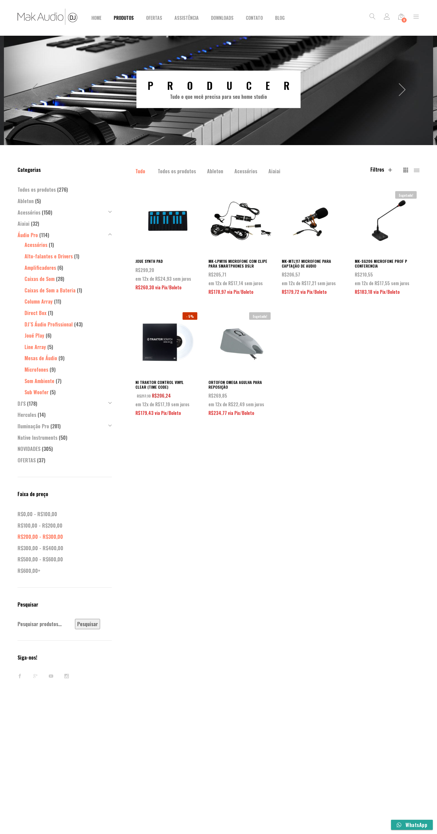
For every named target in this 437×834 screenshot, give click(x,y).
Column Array (39, 301)
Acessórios (245, 171)
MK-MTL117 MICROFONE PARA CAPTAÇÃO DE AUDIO (306, 263)
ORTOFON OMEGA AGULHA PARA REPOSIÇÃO (235, 384)
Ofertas (154, 18)
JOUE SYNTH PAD (149, 261)
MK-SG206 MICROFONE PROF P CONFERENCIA (381, 263)
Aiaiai (274, 171)
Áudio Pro (28, 235)
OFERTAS (27, 460)
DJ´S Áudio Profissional (49, 324)
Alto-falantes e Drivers (49, 256)
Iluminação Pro (33, 426)
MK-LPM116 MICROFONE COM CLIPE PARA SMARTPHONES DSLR (237, 263)
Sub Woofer (36, 392)
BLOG (280, 18)
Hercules (27, 414)
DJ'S (22, 403)
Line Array (35, 346)
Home (96, 18)
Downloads (222, 18)
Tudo (140, 171)
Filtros (381, 169)
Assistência (186, 18)
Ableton (215, 171)
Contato (254, 18)
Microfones (36, 369)
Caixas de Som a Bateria (50, 290)
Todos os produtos (177, 171)
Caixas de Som (40, 278)
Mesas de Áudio (41, 358)
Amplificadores (40, 267)
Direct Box (36, 312)
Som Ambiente (39, 380)
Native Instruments (37, 437)
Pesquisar (87, 624)
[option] (218, 89)
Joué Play (34, 335)
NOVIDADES (29, 448)
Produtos (124, 18)
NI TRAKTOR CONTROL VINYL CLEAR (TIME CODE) (159, 384)
